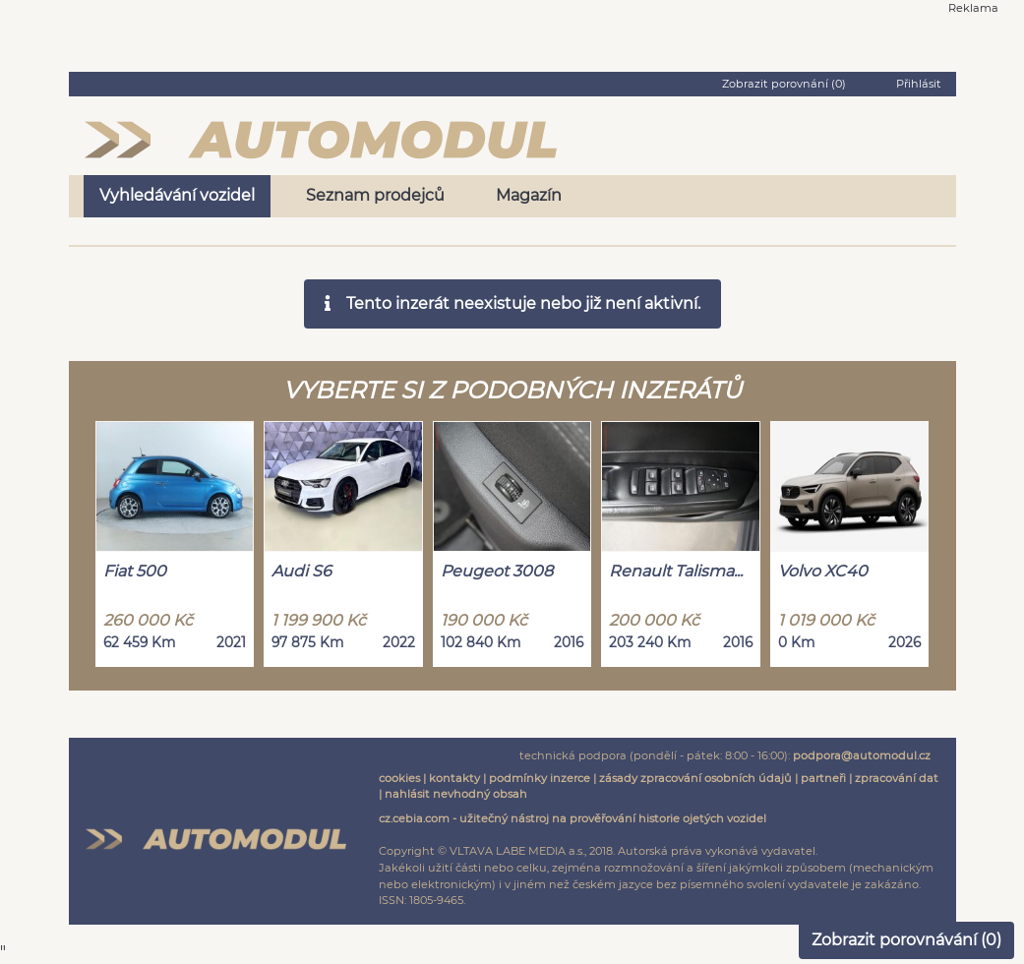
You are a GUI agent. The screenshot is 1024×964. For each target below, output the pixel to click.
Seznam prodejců (375, 195)
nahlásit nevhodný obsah (456, 794)
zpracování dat (896, 778)
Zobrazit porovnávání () (906, 940)
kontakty (454, 778)
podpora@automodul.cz (862, 755)
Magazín (529, 195)
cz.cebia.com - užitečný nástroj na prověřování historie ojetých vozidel (572, 818)
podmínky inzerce (539, 778)
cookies (399, 778)
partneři (823, 778)
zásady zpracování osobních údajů (695, 778)
